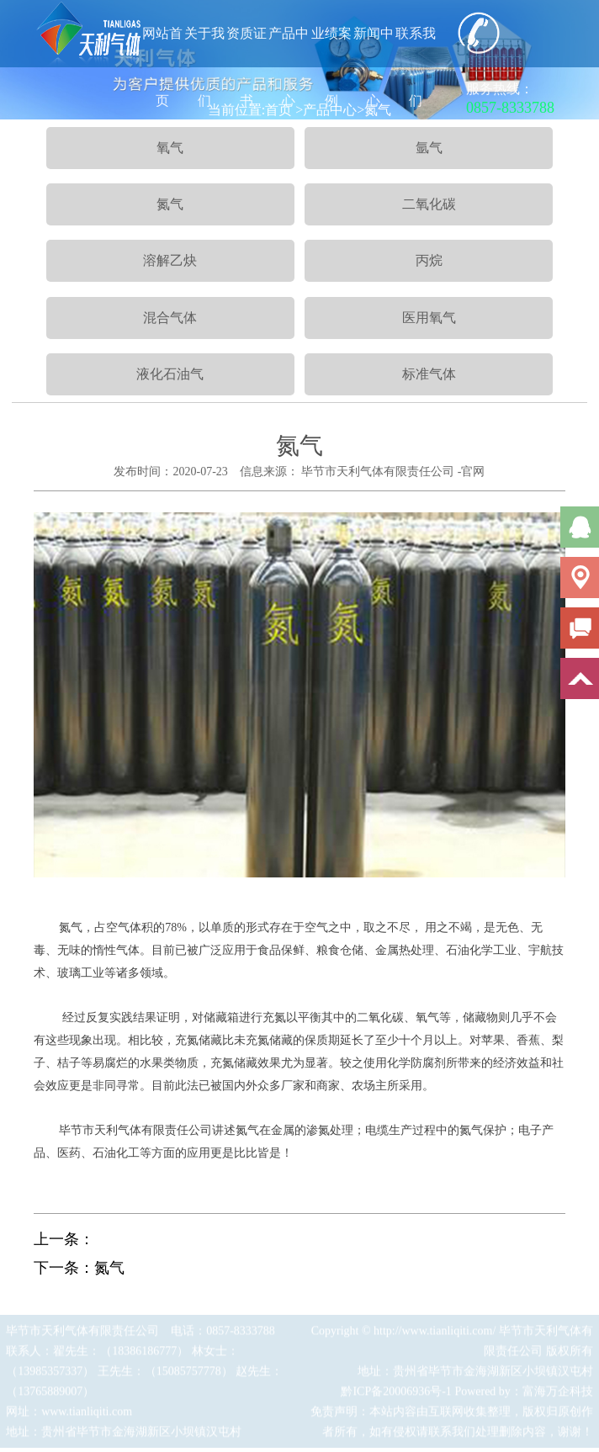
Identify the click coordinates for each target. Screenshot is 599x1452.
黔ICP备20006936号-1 (396, 1394)
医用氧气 (429, 317)
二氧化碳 (429, 204)
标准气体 (429, 374)
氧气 (169, 147)
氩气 (429, 147)
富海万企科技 (557, 1394)
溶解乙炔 (170, 260)
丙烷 (429, 260)
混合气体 (170, 317)
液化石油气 (170, 374)
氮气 (169, 204)
